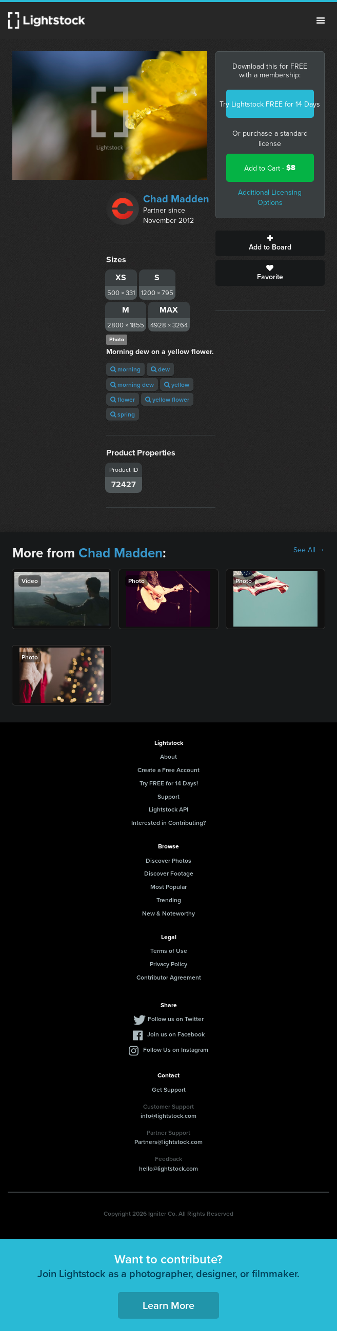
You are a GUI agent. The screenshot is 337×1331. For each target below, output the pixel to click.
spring (122, 414)
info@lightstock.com (168, 1115)
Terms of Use (168, 950)
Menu (320, 20)
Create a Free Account (168, 769)
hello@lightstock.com (168, 1168)
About (168, 756)
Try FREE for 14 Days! (169, 783)
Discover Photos (168, 860)
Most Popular (168, 886)
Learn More (168, 1305)
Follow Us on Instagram (175, 1049)
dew (160, 369)
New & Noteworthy (168, 913)
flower (122, 399)
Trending (168, 900)
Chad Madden (176, 198)
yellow (176, 384)
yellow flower (167, 399)
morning (125, 369)
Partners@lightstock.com (168, 1141)
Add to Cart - (269, 167)
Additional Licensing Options (270, 197)
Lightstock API (168, 809)
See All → (309, 550)
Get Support (169, 1089)
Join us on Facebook (176, 1034)
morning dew (132, 384)
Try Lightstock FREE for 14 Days (270, 104)
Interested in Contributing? (168, 822)
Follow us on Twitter (176, 1018)
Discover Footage (168, 873)
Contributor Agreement (168, 977)
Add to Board (270, 243)
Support (168, 796)
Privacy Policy (168, 964)
